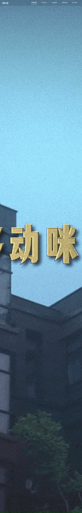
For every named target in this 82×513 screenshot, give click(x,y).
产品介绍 (44, 2)
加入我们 (75, 2)
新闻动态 (64, 2)
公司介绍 (34, 2)
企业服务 (54, 2)
